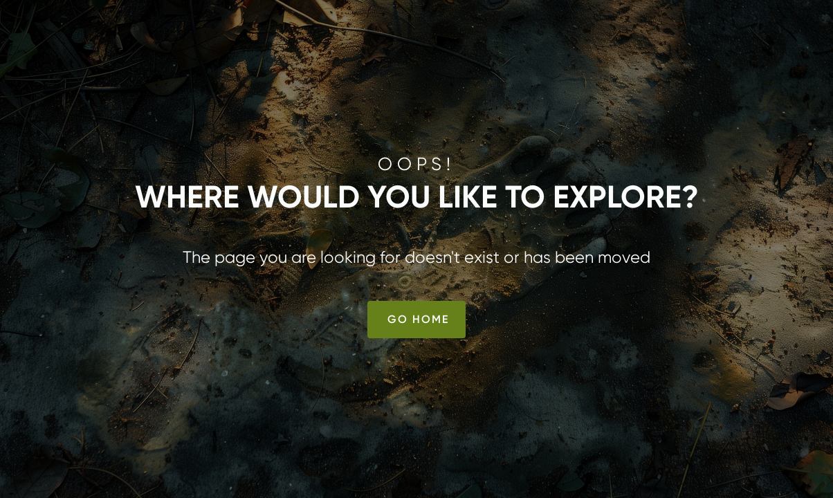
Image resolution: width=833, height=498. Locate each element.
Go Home (418, 319)
